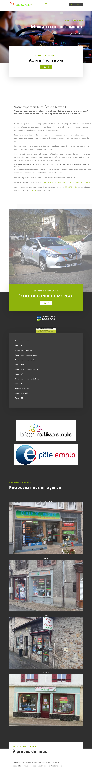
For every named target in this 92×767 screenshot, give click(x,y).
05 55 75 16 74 (76, 5)
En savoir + (46, 67)
